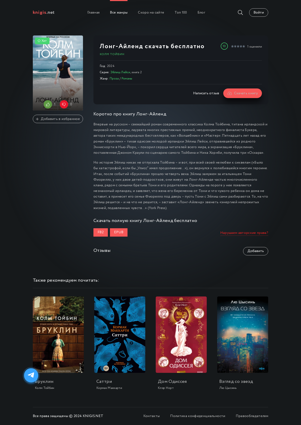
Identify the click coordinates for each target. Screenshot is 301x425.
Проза (114, 78)
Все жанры (119, 12)
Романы (126, 78)
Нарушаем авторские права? (244, 233)
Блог (201, 12)
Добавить (255, 251)
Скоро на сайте (151, 12)
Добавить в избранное (58, 119)
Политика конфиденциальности (197, 416)
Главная (93, 12)
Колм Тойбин (112, 54)
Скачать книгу (242, 93)
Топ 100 (181, 12)
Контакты (151, 416)
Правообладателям (252, 416)
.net (44, 12)
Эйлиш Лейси (120, 72)
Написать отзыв (206, 93)
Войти (259, 12)
